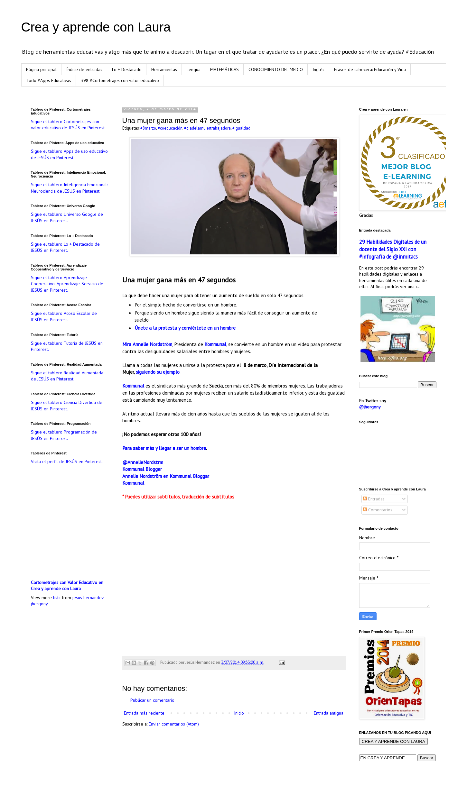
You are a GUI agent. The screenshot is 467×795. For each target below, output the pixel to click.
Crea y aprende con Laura (96, 27)
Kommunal (215, 344)
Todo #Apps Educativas (48, 80)
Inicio (239, 713)
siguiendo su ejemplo (158, 372)
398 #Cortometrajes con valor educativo (120, 80)
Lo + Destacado (127, 69)
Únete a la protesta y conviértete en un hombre (185, 327)
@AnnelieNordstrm (142, 462)
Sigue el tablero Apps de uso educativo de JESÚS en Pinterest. (69, 154)
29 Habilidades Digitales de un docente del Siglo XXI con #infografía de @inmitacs (392, 249)
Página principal (41, 69)
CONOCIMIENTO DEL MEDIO (275, 69)
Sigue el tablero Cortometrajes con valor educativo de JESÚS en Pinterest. (68, 125)
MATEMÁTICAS (224, 69)
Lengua (194, 69)
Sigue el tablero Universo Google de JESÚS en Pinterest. (67, 217)
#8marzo (148, 128)
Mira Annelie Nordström (147, 344)
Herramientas (164, 69)
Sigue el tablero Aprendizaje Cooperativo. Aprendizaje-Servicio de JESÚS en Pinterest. (67, 284)
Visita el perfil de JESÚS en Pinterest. (67, 461)
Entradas (374, 499)
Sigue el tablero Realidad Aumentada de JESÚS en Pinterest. (67, 376)
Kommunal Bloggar (142, 469)
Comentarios (377, 510)
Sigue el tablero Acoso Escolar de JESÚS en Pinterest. (64, 316)
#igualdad (241, 128)
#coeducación (170, 128)
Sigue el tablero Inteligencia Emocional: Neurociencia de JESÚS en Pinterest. (69, 188)
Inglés (318, 69)
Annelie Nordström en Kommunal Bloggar (165, 476)
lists (57, 597)
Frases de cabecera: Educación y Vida (370, 69)
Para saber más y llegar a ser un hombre (164, 448)
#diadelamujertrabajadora (207, 128)
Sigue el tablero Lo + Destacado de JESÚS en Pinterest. (65, 247)
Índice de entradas (84, 69)
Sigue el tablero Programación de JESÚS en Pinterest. (64, 435)
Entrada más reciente (144, 713)
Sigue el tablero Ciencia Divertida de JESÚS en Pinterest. (66, 405)
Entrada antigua (328, 713)
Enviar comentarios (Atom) (174, 724)
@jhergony (370, 407)
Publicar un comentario (152, 700)
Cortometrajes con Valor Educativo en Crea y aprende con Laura (67, 586)
